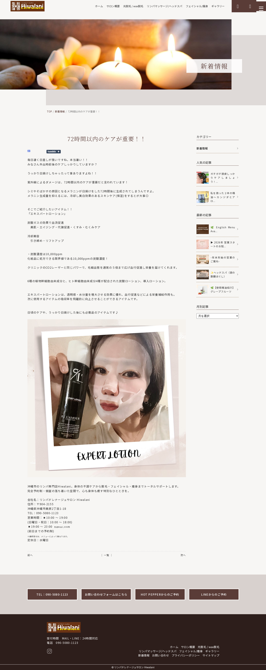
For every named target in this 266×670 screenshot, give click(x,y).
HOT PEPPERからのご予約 (160, 594)
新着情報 (60, 111)
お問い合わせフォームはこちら (106, 594)
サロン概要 (102, 6)
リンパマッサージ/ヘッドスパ (157, 6)
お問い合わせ (160, 655)
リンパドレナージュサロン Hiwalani (134, 667)
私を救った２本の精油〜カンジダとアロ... (223, 197)
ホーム (87, 6)
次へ (183, 555)
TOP (49, 111)
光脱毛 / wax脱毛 (123, 6)
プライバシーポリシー (186, 655)
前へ (30, 555)
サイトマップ (210, 655)
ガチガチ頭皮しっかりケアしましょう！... (223, 177)
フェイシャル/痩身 (191, 6)
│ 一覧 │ (107, 555)
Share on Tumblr (53, 151)
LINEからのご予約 (214, 594)
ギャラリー (213, 6)
